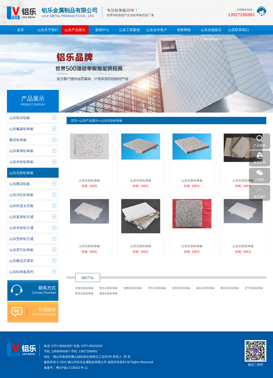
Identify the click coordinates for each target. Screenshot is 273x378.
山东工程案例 (129, 30)
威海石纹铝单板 (108, 293)
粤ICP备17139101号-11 (72, 367)
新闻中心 (102, 30)
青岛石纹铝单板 (108, 288)
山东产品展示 (75, 30)
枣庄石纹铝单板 (157, 288)
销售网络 (184, 30)
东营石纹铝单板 (181, 288)
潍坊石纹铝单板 (229, 288)
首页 (20, 30)
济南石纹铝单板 (84, 288)
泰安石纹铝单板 (84, 293)
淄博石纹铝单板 (133, 288)
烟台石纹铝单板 (205, 288)
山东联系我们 (238, 30)
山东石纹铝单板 (111, 120)
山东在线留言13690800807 (211, 34)
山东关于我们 (47, 30)
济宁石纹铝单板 (254, 288)
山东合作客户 (156, 30)
